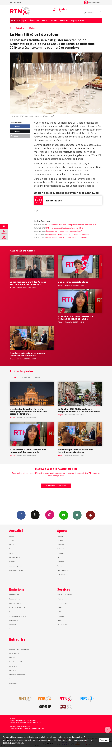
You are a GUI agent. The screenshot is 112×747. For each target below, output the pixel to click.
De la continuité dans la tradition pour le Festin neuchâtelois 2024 (65, 225)
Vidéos (54, 20)
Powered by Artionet (16, 728)
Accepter (104, 740)
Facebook (21, 515)
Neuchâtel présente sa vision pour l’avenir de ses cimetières (27, 354)
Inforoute (61, 616)
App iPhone (77, 515)
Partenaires (13, 666)
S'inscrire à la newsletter (56, 485)
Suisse (11, 540)
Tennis (60, 566)
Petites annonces (63, 612)
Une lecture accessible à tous (73, 282)
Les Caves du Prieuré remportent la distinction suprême (61, 234)
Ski (58, 557)
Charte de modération (17, 674)
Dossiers (12, 561)
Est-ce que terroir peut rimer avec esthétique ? (58, 231)
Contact (12, 679)
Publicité (12, 657)
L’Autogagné (13, 620)
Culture (12, 553)
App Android (90, 515)
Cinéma (60, 599)
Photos (45, 20)
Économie (12, 549)
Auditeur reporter (15, 566)
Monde (11, 544)
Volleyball (61, 549)
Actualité (15, 20)
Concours (12, 629)
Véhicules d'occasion (65, 594)
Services (64, 20)
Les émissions (14, 594)
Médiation (12, 670)
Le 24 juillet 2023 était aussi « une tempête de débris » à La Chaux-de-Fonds (79, 410)
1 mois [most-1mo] (37, 378)
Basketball (61, 544)
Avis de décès (62, 624)
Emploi (60, 620)
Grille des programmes (17, 607)
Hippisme (61, 561)
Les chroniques (14, 599)
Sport (24, 20)
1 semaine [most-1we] (26, 378)
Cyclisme (61, 553)
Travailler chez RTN (15, 662)
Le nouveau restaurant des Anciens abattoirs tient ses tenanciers (28, 283)
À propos (12, 645)
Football (60, 536)
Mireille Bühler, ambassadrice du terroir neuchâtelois (60, 237)
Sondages (12, 624)
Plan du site (37, 723)
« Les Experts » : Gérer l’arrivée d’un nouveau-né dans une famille (76, 317)
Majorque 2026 (77, 20)
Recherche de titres (16, 603)
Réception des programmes (19, 649)
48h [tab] (15, 378)
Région (32, 28)
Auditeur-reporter (92, 2)
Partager (15, 126)
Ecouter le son (48, 200)
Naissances (13, 612)
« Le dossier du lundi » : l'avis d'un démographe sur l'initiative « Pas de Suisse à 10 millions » (28, 411)
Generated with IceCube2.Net (34, 728)
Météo (60, 607)
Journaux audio (14, 557)
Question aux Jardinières (17, 616)
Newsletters (63, 515)
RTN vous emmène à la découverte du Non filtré (58, 228)
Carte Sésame (14, 653)
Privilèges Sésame (64, 603)
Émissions (34, 20)
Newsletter (13, 683)
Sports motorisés (63, 570)
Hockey (60, 540)
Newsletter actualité (16, 570)
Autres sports (62, 574)
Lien (14, 136)
